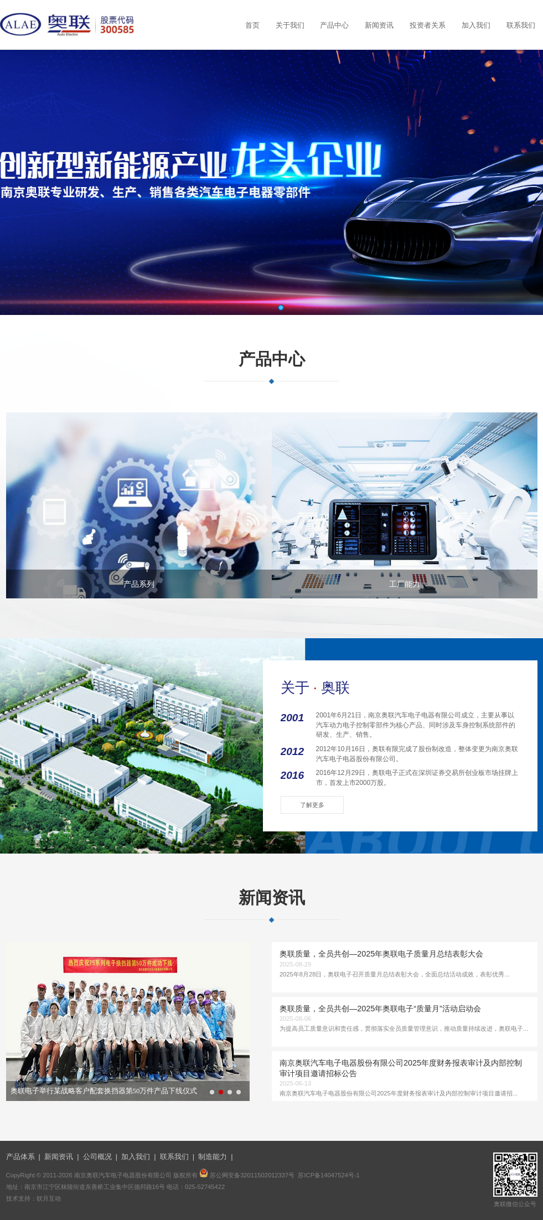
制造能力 (212, 1156)
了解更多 (312, 805)
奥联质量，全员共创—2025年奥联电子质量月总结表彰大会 (381, 953)
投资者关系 (428, 25)
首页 (252, 25)
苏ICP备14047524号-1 (328, 1175)
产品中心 (334, 25)
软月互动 (49, 1198)
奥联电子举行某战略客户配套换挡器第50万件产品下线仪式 (104, 1091)
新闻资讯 (379, 25)
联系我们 (520, 25)
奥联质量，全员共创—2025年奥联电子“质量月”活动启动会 (380, 1008)
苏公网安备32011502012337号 (252, 1175)
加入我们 (476, 25)
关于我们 (290, 25)
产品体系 (20, 1156)
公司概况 (97, 1156)
